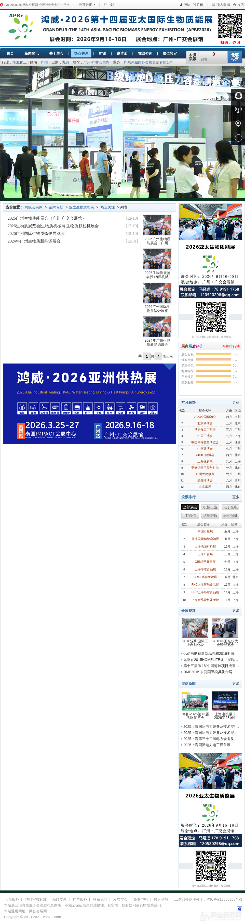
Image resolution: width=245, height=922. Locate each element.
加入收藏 (223, 5)
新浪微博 (111, 4)
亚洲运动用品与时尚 (205, 468)
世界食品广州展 (205, 429)
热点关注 (108, 207)
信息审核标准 (36, 899)
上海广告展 (205, 554)
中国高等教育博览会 (205, 442)
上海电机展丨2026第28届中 (225, 705)
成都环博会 (205, 480)
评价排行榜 (231, 346)
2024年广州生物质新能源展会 (34, 241)
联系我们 (100, 899)
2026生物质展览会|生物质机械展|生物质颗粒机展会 (53, 226)
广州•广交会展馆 (96, 62)
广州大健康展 (205, 474)
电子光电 (230, 507)
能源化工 (19, 62)
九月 (65, 62)
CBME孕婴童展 (205, 562)
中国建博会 (205, 448)
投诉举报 (161, 899)
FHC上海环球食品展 (205, 584)
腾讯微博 (104, 4)
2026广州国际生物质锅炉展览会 (36, 233)
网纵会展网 (34, 207)
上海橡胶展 (205, 461)
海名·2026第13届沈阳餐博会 (195, 705)
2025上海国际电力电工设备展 (206, 745)
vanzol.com (52, 917)
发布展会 (120, 899)
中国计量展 (205, 531)
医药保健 (230, 515)
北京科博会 (205, 423)
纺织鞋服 (210, 515)
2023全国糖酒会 (205, 417)
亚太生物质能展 (81, 207)
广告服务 (80, 899)
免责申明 (140, 899)
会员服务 (12, 899)
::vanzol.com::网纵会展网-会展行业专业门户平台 (37, 5)
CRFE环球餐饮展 (205, 577)
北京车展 (205, 487)
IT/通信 (190, 515)
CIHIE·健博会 (205, 455)
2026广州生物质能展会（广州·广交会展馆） (46, 218)
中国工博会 (205, 436)
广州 (44, 62)
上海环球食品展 (205, 569)
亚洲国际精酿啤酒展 (205, 539)
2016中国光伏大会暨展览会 (225, 632)
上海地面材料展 (205, 546)
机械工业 (210, 507)
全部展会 (190, 507)
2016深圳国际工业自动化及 (195, 632)
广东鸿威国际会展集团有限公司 (149, 62)
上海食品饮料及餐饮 (205, 600)
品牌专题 (56, 207)
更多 (235, 402)
